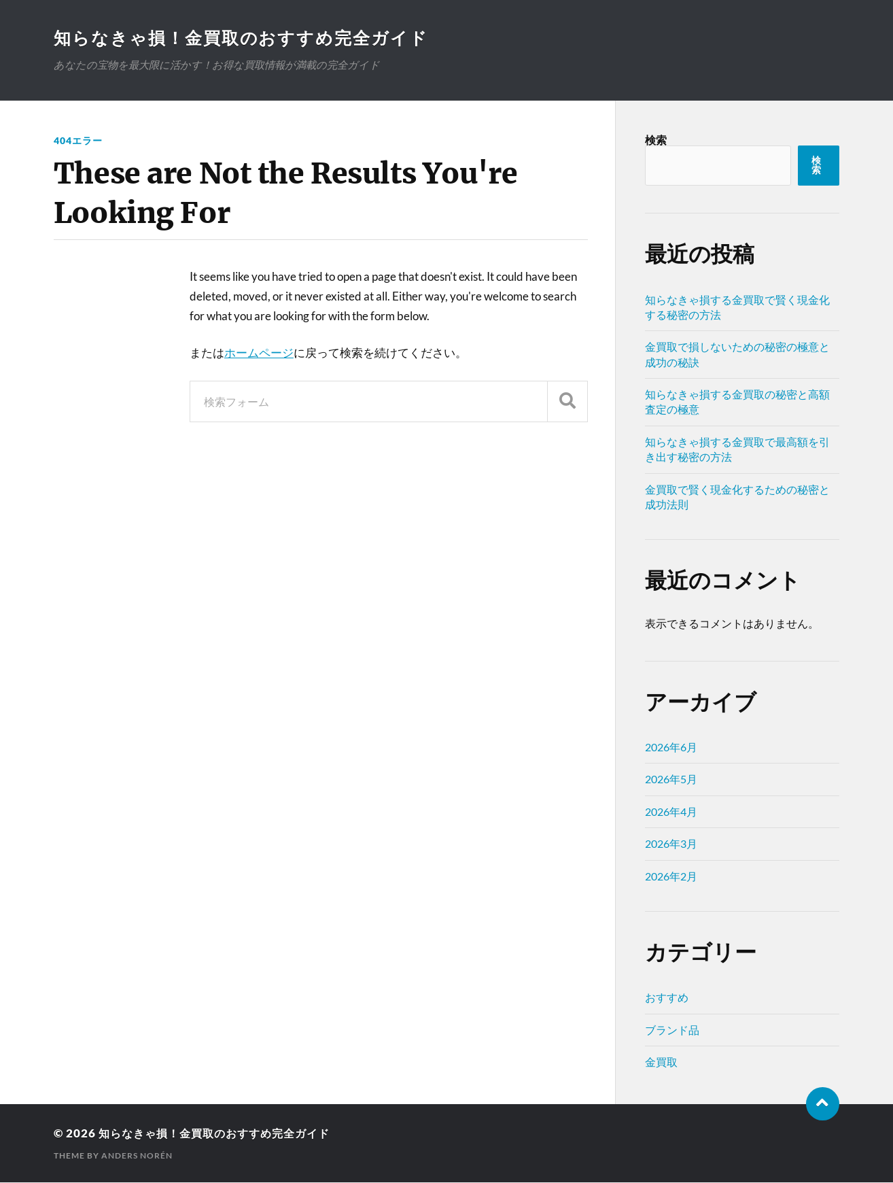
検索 (656, 140)
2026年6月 (671, 747)
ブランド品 (672, 1030)
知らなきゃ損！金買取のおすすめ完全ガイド (248, 38)
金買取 (661, 1062)
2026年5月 (671, 779)
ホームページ (259, 353)
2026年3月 (671, 844)
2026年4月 (671, 812)
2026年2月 (671, 876)
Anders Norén (137, 1156)
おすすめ (666, 997)
